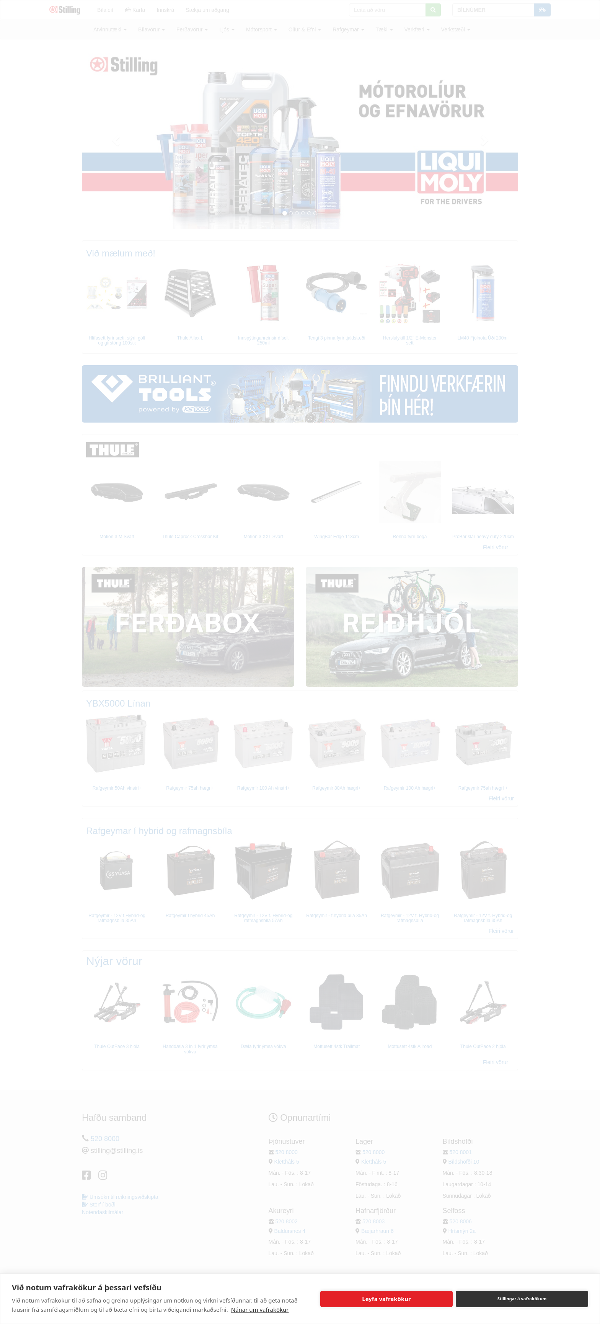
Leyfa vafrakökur (386, 1299)
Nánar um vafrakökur (260, 1309)
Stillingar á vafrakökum (522, 1298)
